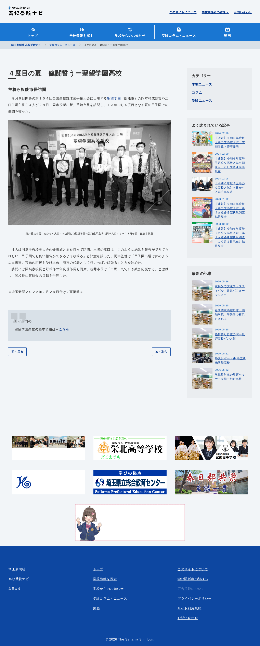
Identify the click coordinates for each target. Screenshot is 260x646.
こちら (64, 329)
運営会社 (15, 588)
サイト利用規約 (190, 608)
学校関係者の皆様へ (215, 12)
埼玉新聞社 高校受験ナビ (26, 13)
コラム (197, 92)
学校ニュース (202, 84)
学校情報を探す (81, 35)
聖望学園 (114, 98)
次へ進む (161, 351)
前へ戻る (17, 351)
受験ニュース (202, 100)
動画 (227, 35)
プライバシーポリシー (195, 598)
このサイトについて (182, 12)
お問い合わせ (243, 12)
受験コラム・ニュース (179, 35)
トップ (32, 35)
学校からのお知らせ (130, 35)
